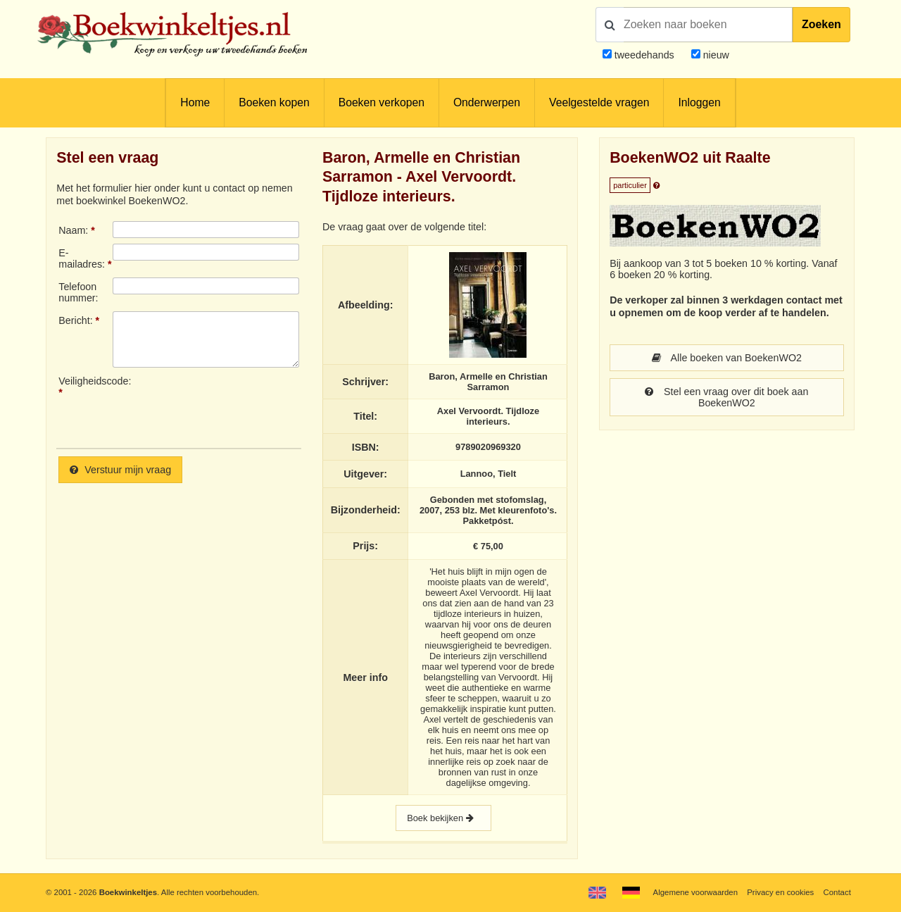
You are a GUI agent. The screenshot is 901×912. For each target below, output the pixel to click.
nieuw (714, 55)
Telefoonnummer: (78, 292)
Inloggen (699, 102)
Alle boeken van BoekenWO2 (727, 357)
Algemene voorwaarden (695, 892)
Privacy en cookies (780, 892)
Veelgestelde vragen (599, 102)
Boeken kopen (274, 102)
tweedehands (644, 55)
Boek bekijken (443, 818)
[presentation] (230, 406)
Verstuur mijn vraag (120, 469)
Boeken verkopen (381, 102)
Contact (837, 892)
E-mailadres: (81, 258)
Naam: (73, 230)
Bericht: (75, 320)
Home (195, 102)
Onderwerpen (486, 102)
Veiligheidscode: (85, 381)
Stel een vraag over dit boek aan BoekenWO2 (726, 397)
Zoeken (821, 24)
